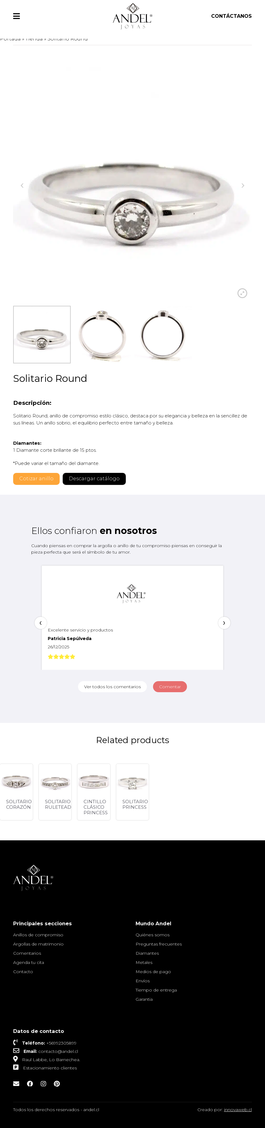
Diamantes (147, 953)
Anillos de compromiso (38, 935)
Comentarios (27, 953)
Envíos (143, 981)
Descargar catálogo (94, 479)
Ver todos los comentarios (112, 686)
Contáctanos (231, 16)
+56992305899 (61, 1043)
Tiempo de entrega (156, 990)
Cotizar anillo (36, 479)
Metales (144, 962)
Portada (10, 39)
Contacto (23, 971)
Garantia (144, 999)
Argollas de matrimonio (38, 944)
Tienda (34, 39)
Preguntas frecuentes (159, 944)
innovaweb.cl (238, 1109)
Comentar (170, 686)
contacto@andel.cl (58, 1051)
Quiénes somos (153, 935)
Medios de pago (153, 971)
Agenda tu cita (28, 962)
